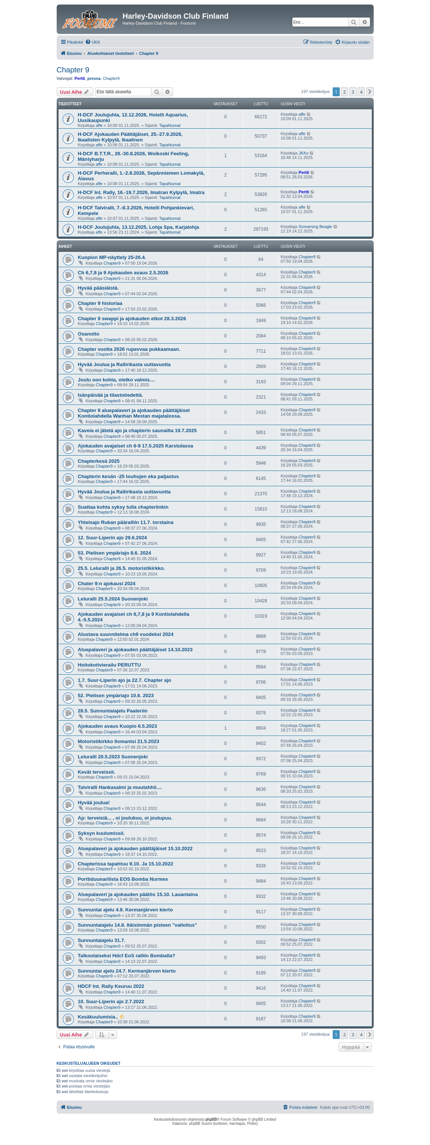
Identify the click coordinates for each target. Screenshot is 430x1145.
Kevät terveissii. (96, 772)
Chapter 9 (73, 70)
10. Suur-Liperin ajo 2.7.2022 (111, 1001)
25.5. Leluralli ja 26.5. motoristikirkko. (121, 568)
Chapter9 (111, 78)
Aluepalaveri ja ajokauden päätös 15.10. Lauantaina (138, 894)
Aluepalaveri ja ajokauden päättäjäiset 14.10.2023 (135, 649)
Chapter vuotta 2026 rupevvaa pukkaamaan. (129, 349)
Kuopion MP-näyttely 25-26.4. (112, 257)
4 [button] (361, 91)
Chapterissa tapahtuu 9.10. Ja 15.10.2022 (125, 864)
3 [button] (353, 91)
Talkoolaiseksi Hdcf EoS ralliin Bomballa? (126, 955)
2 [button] (344, 91)
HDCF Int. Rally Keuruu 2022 (111, 986)
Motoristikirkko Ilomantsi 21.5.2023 (118, 741)
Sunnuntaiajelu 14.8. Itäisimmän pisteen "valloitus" (137, 925)
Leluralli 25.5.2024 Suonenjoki (113, 599)
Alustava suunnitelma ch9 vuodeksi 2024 (126, 634)
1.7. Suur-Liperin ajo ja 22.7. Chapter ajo (125, 680)
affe (99, 125)
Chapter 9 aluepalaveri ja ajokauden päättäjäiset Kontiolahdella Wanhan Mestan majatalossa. (134, 413)
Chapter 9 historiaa (100, 303)
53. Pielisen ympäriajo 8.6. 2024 (114, 553)
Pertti (80, 78)
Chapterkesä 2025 (99, 461)
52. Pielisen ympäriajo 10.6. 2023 (116, 695)
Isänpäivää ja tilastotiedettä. (110, 395)
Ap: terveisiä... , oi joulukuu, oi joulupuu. (125, 818)
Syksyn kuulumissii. (101, 833)
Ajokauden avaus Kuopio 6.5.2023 (117, 726)
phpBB (211, 1119)
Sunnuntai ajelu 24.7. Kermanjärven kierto (127, 971)
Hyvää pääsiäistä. (98, 288)
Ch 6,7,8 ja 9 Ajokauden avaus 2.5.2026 (123, 272)
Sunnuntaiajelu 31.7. (102, 940)
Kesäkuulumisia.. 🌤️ (101, 1017)
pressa (93, 78)
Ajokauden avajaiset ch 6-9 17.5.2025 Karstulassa (135, 446)
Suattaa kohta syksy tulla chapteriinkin (123, 507)
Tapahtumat (170, 125)
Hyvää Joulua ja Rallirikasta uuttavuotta (124, 364)
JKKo (303, 153)
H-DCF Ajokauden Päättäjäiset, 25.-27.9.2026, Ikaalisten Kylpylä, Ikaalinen (130, 137)
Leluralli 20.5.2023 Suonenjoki (113, 756)
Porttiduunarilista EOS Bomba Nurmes (123, 879)
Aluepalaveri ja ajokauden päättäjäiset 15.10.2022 (135, 848)
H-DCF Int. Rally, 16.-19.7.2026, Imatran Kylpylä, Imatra (141, 192)
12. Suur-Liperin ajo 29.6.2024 (112, 537)
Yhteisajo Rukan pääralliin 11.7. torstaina (126, 522)
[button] (370, 91)
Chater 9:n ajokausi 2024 (107, 583)
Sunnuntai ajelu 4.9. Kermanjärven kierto (125, 909)
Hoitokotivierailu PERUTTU (109, 665)
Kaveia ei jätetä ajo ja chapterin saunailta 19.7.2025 (137, 430)
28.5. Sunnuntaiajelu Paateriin (113, 711)
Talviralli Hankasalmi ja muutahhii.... (120, 787)
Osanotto (89, 334)
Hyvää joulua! (94, 802)
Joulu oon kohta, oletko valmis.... (116, 380)
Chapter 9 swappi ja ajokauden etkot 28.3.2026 (132, 318)
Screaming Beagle (315, 226)
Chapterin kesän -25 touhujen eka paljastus (128, 476)
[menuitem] (92, 42)
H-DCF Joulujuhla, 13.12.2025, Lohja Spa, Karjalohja (138, 227)
